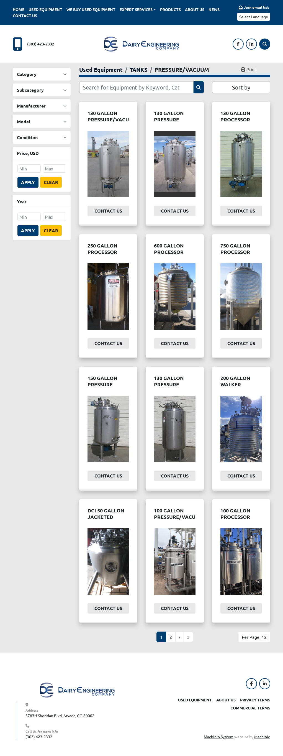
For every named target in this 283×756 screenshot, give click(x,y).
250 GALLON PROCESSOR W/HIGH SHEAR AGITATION (106, 254)
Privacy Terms (255, 699)
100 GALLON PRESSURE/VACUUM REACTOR (179, 516)
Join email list (256, 7)
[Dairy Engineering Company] (77, 689)
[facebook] (238, 44)
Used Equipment (45, 9)
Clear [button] (51, 182)
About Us (194, 9)
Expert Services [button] (136, 9)
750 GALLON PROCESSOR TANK (235, 251)
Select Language (253, 16)
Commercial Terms (250, 707)
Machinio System (218, 736)
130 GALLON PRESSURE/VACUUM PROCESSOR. (112, 119)
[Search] (264, 44)
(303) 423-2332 (40, 43)
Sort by (241, 87)
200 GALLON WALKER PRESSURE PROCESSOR (235, 387)
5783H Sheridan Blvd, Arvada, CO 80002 (59, 715)
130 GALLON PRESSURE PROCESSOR (169, 119)
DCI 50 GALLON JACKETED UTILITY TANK (106, 516)
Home (18, 9)
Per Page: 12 (254, 637)
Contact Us (25, 15)
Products (170, 9)
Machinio (262, 736)
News (214, 9)
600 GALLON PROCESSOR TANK (169, 251)
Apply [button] (28, 182)
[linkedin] (251, 44)
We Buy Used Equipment (90, 9)
